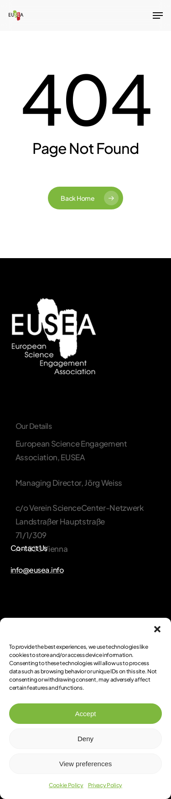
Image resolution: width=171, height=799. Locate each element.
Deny (85, 739)
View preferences (85, 764)
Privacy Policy (105, 785)
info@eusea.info (37, 570)
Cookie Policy (66, 785)
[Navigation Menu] (158, 15)
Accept (85, 714)
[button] (157, 629)
